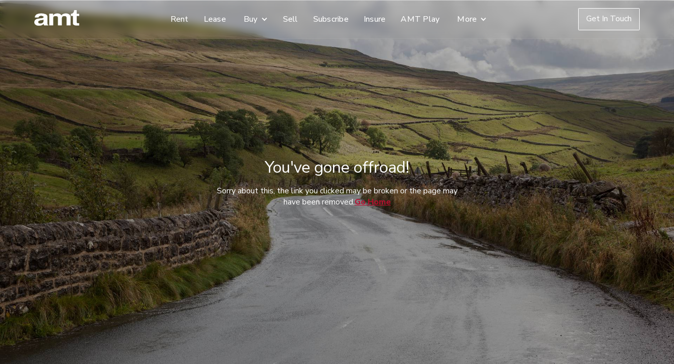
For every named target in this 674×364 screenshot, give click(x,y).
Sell (290, 19)
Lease (215, 19)
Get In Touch (609, 18)
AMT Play (420, 19)
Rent (180, 19)
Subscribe (331, 19)
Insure (375, 19)
